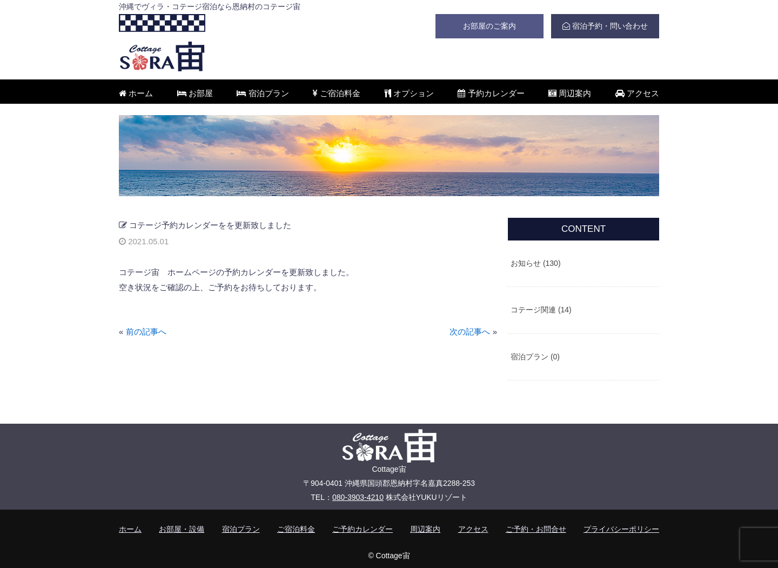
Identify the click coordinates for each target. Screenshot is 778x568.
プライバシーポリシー (621, 529)
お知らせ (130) (536, 263)
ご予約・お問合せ (536, 529)
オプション (409, 93)
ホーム (136, 93)
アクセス (637, 93)
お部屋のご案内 (489, 26)
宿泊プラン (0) (535, 356)
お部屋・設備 (181, 529)
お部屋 (195, 93)
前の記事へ (146, 331)
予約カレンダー (491, 93)
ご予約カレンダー (362, 529)
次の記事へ (470, 331)
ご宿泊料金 (336, 93)
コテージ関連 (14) (541, 309)
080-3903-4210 (358, 497)
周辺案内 (569, 93)
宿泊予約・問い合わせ (605, 26)
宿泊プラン (263, 93)
